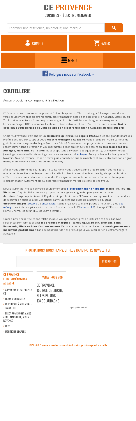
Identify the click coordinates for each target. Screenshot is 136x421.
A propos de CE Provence (17, 291)
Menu (69, 60)
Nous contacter (15, 298)
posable (32, 203)
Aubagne (82, 154)
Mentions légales (15, 331)
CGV (7, 326)
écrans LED (87, 207)
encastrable (48, 203)
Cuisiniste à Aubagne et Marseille (17, 306)
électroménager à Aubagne (86, 188)
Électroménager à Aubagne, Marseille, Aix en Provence (17, 317)
